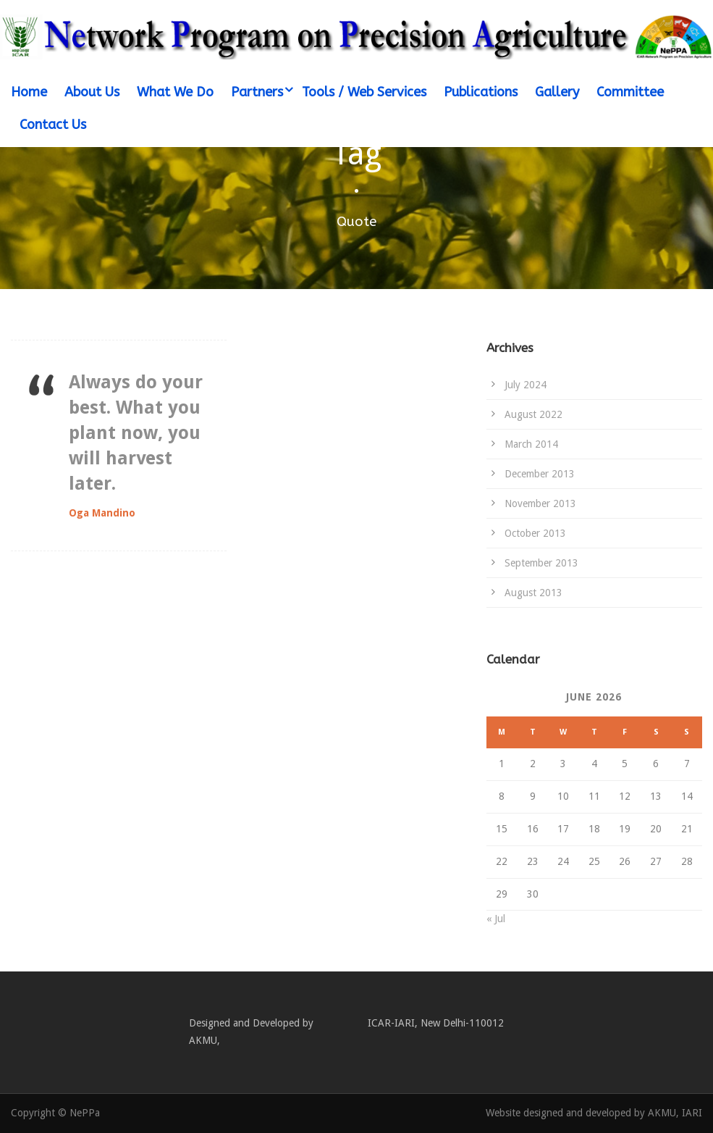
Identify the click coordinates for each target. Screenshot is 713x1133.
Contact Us (53, 125)
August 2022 (533, 414)
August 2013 (533, 592)
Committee (630, 92)
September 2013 (541, 563)
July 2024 (526, 384)
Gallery (557, 92)
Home (29, 92)
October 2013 (535, 533)
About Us (91, 92)
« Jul (495, 918)
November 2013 (540, 503)
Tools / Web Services (364, 92)
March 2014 (531, 444)
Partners (257, 92)
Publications (481, 92)
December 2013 (540, 474)
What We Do (175, 92)
